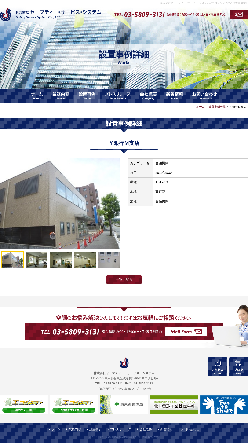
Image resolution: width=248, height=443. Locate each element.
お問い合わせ (190, 429)
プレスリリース (120, 429)
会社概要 (146, 429)
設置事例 (95, 429)
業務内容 (75, 429)
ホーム (55, 429)
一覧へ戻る (124, 279)
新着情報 (166, 429)
